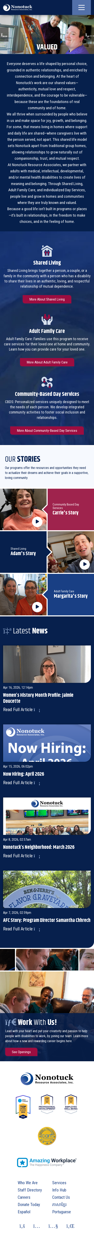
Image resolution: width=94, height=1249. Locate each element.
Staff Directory (30, 1190)
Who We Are (28, 1182)
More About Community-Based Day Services (47, 430)
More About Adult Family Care (47, 362)
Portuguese (61, 1211)
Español (24, 1211)
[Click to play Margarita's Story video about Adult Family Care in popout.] (23, 594)
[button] (81, 7)
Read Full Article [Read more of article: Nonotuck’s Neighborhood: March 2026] (21, 855)
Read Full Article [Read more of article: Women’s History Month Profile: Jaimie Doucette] (21, 709)
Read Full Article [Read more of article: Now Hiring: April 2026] (21, 782)
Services (59, 1182)
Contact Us (61, 1197)
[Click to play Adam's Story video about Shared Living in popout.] (71, 552)
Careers (24, 1197)
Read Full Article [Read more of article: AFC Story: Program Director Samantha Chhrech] (21, 928)
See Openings (21, 1052)
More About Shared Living (47, 299)
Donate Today (29, 1204)
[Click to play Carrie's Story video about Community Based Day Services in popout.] (23, 509)
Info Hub (59, 1190)
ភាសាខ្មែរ (59, 1204)
